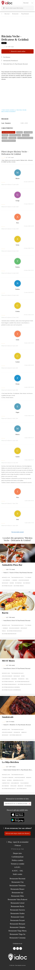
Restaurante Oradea (17, 913)
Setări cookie (17, 874)
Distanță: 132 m (6, 577)
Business (19, 132)
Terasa (4, 630)
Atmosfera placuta (18, 780)
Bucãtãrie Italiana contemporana (11, 689)
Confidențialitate (18, 857)
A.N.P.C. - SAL (17, 871)
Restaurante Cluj (17, 882)
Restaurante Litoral (17, 903)
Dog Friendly (28, 132)
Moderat (5, 135)
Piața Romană (25, 14)
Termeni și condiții (17, 864)
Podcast (18, 845)
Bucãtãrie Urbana (19, 585)
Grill (27, 678)
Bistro (23, 676)
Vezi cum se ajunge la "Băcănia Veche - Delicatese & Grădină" (14, 110)
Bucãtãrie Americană (15, 735)
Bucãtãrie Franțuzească (24, 684)
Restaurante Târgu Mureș (17, 931)
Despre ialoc (17, 853)
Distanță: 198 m (6, 729)
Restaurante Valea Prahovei (17, 899)
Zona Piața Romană (15, 135)
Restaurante (15, 14)
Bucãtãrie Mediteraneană (9, 633)
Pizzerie (12, 582)
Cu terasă (28, 577)
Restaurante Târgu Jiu (17, 934)
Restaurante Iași (17, 893)
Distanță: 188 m (6, 673)
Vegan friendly (24, 783)
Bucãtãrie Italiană (7, 585)
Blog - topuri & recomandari (18, 842)
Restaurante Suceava (17, 910)
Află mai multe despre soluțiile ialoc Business (17, 833)
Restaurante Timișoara (17, 885)
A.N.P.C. (17, 867)
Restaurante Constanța (17, 938)
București (7, 14)
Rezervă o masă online (17, 51)
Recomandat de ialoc (8, 132)
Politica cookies (17, 860)
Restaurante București (17, 879)
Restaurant (25, 135)
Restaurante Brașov (17, 889)
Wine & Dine (13, 785)
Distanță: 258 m (6, 774)
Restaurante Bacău (17, 906)
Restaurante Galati (17, 917)
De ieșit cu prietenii (7, 777)
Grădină (4, 137)
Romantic (28, 777)
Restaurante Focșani (17, 920)
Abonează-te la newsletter (16, 803)
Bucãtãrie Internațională (25, 137)
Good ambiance (6, 678)
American (24, 732)
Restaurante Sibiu (17, 896)
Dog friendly (26, 582)
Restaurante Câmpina (17, 927)
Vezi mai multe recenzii (17, 532)
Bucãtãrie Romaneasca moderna (11, 687)
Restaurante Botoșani (17, 924)
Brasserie (14, 678)
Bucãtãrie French (22, 788)
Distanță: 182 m (6, 625)
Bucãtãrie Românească (8, 140)
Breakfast (20, 785)
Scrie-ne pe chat (18, 849)
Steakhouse (21, 678)
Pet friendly (12, 137)
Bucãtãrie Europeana (8, 681)
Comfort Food (6, 783)
